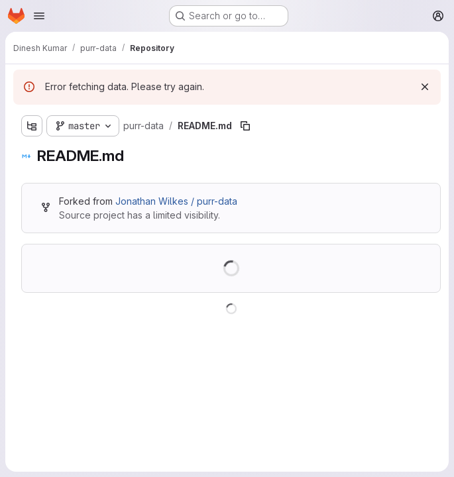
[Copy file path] (245, 125)
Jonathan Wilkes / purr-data (176, 201)
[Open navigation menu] (39, 15)
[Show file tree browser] (31, 125)
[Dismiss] (425, 87)
